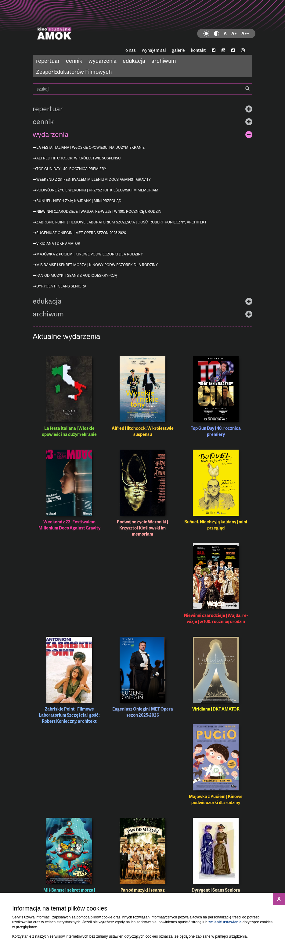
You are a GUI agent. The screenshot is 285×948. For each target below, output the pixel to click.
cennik (74, 60)
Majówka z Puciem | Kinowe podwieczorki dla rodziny (89, 254)
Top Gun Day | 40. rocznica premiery (71, 168)
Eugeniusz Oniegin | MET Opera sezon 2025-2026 (81, 232)
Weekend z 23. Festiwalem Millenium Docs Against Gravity (93, 179)
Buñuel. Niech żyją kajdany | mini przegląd (78, 200)
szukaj (142, 88)
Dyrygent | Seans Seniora (61, 286)
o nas (130, 50)
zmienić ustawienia (225, 922)
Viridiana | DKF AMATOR (58, 243)
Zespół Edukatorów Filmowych (74, 71)
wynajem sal (154, 50)
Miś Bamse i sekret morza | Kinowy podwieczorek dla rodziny (97, 264)
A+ (234, 33)
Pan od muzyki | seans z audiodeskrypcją (76, 275)
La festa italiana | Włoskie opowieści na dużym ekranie (90, 147)
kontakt (198, 50)
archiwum (163, 60)
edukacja (134, 60)
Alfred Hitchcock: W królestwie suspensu (78, 158)
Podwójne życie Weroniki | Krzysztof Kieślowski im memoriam (97, 190)
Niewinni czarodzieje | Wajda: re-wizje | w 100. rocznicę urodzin (98, 211)
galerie (178, 50)
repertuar (48, 60)
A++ (245, 33)
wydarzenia (102, 60)
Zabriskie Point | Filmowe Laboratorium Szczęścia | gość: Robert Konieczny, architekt (121, 222)
